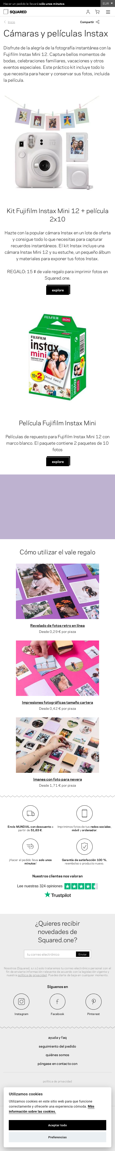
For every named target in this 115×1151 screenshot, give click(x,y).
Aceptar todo (57, 1125)
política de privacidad (32, 975)
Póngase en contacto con (57, 1063)
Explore (58, 289)
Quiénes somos (58, 1054)
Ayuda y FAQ (57, 1037)
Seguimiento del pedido (57, 1045)
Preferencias (57, 1137)
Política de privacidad (57, 1081)
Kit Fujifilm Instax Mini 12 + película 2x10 (58, 214)
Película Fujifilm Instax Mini (57, 422)
